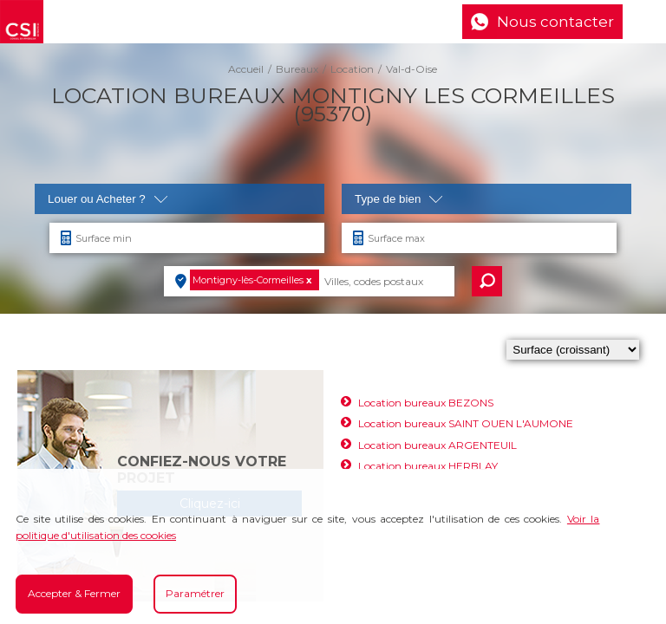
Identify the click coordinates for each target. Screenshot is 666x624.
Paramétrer (195, 593)
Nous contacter (555, 21)
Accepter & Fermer (74, 593)
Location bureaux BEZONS (425, 402)
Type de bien (399, 198)
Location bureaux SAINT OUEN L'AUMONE (465, 423)
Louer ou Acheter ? (108, 198)
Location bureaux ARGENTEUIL (437, 445)
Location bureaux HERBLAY (428, 465)
